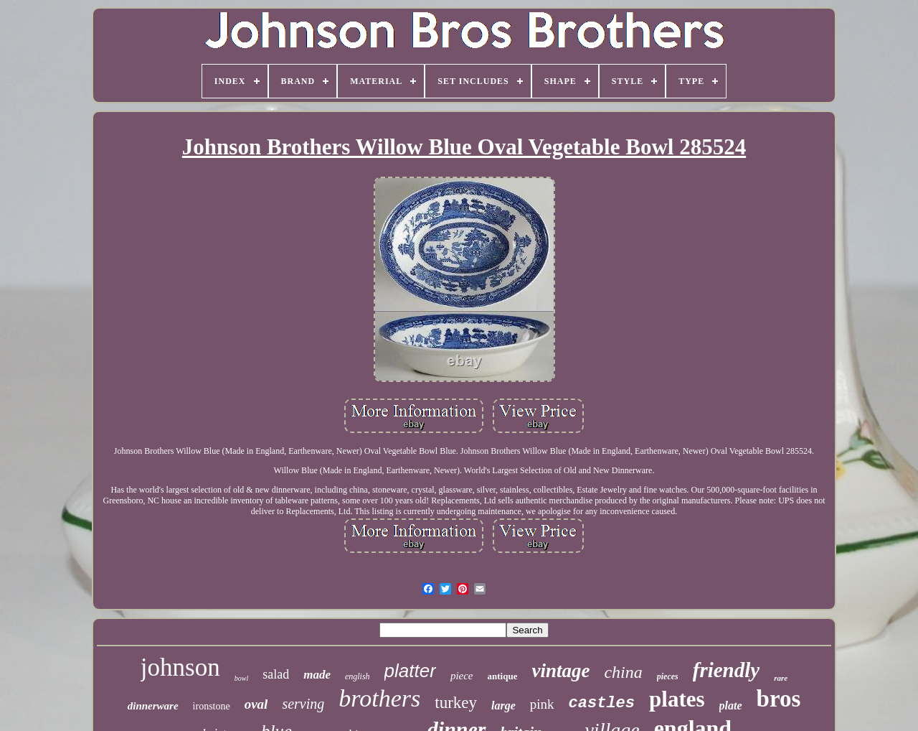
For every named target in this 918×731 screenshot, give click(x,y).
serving (303, 704)
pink (542, 704)
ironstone (211, 706)
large (503, 705)
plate (730, 705)
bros (779, 699)
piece (461, 675)
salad (275, 674)
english (357, 676)
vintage (560, 670)
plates (677, 699)
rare (780, 678)
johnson (180, 667)
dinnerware (153, 706)
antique (503, 676)
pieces (667, 676)
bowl (241, 678)
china (623, 672)
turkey (456, 703)
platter (410, 670)
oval (256, 704)
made (317, 674)
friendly (726, 669)
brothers (379, 698)
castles (602, 703)
